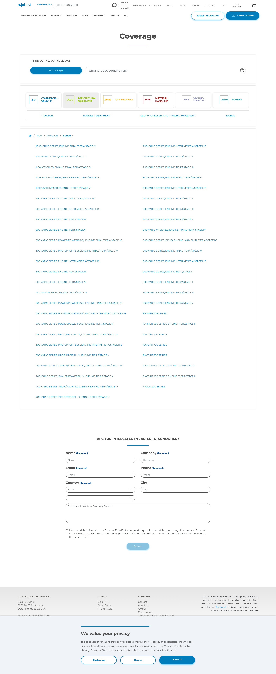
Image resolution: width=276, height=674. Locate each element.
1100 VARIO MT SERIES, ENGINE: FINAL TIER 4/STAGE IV (67, 177)
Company (148, 453)
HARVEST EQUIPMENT (96, 115)
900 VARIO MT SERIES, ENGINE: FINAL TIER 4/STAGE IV (174, 229)
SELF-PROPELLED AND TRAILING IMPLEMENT (168, 115)
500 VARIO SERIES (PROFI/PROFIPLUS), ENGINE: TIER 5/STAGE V (72, 355)
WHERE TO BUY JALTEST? (125, 5)
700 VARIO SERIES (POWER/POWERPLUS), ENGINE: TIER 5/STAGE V (74, 376)
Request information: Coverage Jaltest (138, 513)
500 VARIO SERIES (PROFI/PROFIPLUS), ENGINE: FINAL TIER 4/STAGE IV (77, 334)
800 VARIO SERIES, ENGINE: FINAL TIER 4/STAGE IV (172, 177)
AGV (39, 135)
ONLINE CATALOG (242, 15)
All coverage (56, 70)
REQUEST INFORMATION (208, 16)
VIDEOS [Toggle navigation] (114, 15)
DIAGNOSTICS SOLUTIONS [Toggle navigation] (33, 15)
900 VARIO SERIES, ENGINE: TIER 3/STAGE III (168, 292)
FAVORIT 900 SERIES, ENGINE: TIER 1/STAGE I (169, 365)
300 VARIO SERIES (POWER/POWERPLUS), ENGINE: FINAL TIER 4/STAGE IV (79, 240)
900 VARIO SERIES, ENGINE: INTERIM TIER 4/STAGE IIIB (174, 261)
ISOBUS (169, 5)
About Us (143, 605)
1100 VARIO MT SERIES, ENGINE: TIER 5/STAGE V (63, 188)
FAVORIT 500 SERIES (155, 334)
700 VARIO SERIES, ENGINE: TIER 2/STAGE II (168, 156)
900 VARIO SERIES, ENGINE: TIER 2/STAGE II (168, 282)
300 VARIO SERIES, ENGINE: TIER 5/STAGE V (61, 282)
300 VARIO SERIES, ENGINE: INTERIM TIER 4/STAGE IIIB (67, 261)
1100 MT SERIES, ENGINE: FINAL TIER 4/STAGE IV (63, 167)
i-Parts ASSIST (106, 608)
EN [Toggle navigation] (223, 5)
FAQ (126, 15)
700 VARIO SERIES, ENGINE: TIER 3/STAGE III (168, 167)
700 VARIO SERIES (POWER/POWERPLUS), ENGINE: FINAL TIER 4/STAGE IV (79, 365)
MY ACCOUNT (237, 5)
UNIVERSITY (210, 5)
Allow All (177, 659)
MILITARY (196, 5)
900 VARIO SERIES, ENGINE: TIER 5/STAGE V (168, 302)
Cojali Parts (104, 605)
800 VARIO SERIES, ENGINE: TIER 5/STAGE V (168, 219)
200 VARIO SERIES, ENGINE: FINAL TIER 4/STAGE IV (65, 198)
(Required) (82, 453)
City (144, 483)
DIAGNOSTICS (139, 5)
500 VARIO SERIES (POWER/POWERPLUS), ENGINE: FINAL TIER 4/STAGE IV (79, 302)
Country (72, 483)
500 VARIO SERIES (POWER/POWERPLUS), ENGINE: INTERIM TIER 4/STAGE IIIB (81, 313)
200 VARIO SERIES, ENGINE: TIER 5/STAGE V (61, 229)
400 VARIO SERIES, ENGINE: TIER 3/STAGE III (61, 292)
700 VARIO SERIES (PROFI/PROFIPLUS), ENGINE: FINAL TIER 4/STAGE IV (77, 386)
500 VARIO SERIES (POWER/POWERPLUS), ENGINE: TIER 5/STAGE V (74, 323)
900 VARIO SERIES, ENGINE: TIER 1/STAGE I (167, 271)
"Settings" (220, 606)
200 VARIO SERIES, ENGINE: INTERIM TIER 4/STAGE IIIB (67, 208)
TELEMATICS (155, 5)
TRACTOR (47, 115)
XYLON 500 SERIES (154, 386)
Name (71, 453)
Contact (142, 601)
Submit (138, 546)
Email (70, 468)
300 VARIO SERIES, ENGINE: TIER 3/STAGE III (61, 271)
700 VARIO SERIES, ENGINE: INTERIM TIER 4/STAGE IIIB (174, 146)
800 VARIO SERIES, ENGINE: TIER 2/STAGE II (168, 198)
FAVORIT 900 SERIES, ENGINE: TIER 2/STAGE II (169, 376)
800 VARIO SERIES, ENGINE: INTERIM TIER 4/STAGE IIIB (174, 188)
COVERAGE (56, 15)
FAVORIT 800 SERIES (155, 355)
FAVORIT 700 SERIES (155, 344)
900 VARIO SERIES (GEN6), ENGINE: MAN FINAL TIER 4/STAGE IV (180, 240)
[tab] (43, 100)
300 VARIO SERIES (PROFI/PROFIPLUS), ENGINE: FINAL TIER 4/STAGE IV (77, 250)
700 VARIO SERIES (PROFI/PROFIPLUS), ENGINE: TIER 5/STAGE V (72, 397)
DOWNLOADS (99, 15)
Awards (142, 608)
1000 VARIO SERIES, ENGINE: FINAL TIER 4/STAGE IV (66, 146)
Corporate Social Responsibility (156, 615)
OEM (182, 5)
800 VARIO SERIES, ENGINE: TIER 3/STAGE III (168, 208)
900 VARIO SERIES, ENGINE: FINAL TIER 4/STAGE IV (172, 250)
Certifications (145, 612)
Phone (146, 468)
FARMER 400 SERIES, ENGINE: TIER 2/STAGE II (169, 323)
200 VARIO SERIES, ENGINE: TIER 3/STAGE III (61, 219)
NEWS (85, 15)
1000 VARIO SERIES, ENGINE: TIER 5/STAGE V (61, 156)
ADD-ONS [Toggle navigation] (71, 15)
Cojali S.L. (103, 601)
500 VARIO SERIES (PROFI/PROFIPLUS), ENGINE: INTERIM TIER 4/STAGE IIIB (79, 344)
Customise (99, 660)
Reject (138, 660)
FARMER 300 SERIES (155, 313)
